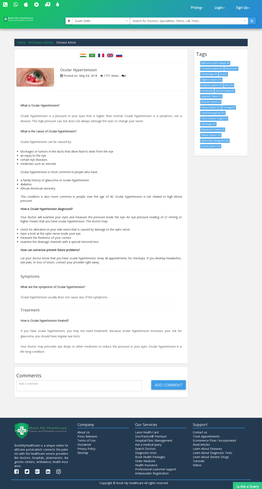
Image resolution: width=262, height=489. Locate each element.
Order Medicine (145, 461)
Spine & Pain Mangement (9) (215, 140)
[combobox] (101, 20)
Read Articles (201, 445)
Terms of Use (86, 440)
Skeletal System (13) (210, 135)
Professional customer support (155, 469)
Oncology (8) (229, 107)
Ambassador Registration (152, 473)
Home (21, 42)
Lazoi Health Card (147, 432)
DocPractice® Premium (151, 436)
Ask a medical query (148, 445)
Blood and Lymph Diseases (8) (215, 63)
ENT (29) (229, 85)
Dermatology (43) (209, 74)
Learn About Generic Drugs (211, 457)
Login (220, 8)
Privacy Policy (86, 449)
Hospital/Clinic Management (153, 440)
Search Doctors (145, 449)
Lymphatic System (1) (211, 96)
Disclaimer (84, 445)
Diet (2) (223, 74)
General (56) (207, 90)
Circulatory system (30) (212, 68)
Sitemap (82, 453)
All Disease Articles (40, 42)
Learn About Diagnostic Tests (212, 453)
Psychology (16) (208, 124)
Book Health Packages (150, 457)
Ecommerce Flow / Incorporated (214, 440)
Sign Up (243, 8)
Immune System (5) (225, 90)
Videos (197, 465)
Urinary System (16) (210, 146)
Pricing (197, 8)
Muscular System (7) (210, 101)
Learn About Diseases (207, 449)
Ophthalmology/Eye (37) (213, 112)
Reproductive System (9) (212, 129)
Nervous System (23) (211, 107)
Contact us (200, 432)
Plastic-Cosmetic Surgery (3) (214, 118)
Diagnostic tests (146, 453)
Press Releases (87, 436)
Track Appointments (206, 436)
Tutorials (198, 461)
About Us (83, 432)
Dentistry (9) (231, 68)
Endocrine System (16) (211, 85)
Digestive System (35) (211, 79)
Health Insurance (146, 465)
